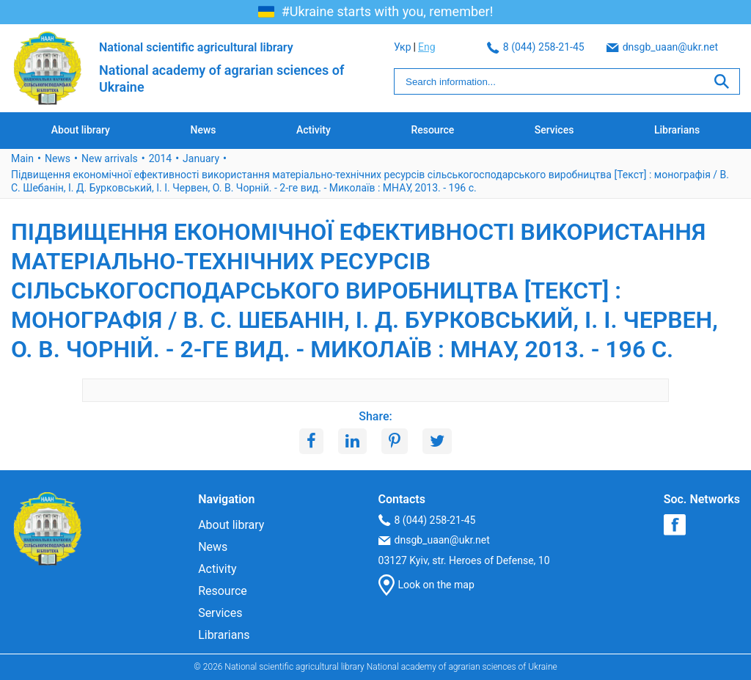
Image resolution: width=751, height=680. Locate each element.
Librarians (677, 130)
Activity (313, 130)
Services (554, 130)
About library (80, 130)
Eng (731, 47)
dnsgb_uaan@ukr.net (569, 47)
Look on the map (426, 585)
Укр (707, 47)
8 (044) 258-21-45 (442, 47)
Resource (432, 130)
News (203, 130)
